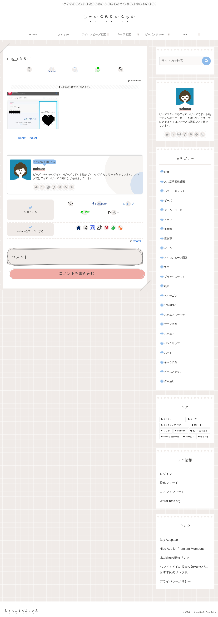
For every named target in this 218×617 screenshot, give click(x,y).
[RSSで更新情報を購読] (71, 187)
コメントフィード (172, 492)
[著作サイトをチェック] (36, 187)
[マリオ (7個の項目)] (166, 431)
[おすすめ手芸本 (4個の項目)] (199, 431)
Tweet (21, 138)
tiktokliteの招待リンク (175, 557)
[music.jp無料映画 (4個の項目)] (170, 436)
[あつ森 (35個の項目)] (198, 419)
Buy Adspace (169, 539)
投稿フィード (169, 483)
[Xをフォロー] (42, 187)
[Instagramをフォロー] (48, 187)
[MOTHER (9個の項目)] (200, 425)
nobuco (39, 169)
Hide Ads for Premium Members (182, 548)
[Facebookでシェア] (52, 69)
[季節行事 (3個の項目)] (203, 436)
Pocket (32, 138)
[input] (183, 61)
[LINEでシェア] (97, 69)
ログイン (166, 474)
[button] (120, 69)
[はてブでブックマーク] (75, 69)
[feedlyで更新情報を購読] (65, 187)
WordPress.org (170, 501)
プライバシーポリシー (175, 581)
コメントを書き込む (76, 273)
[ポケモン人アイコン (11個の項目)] (174, 425)
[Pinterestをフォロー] (60, 187)
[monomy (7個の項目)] (180, 431)
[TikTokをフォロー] (54, 187)
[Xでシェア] (29, 69)
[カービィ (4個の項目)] (189, 436)
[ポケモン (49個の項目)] (172, 419)
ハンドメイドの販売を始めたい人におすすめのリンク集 (184, 569)
